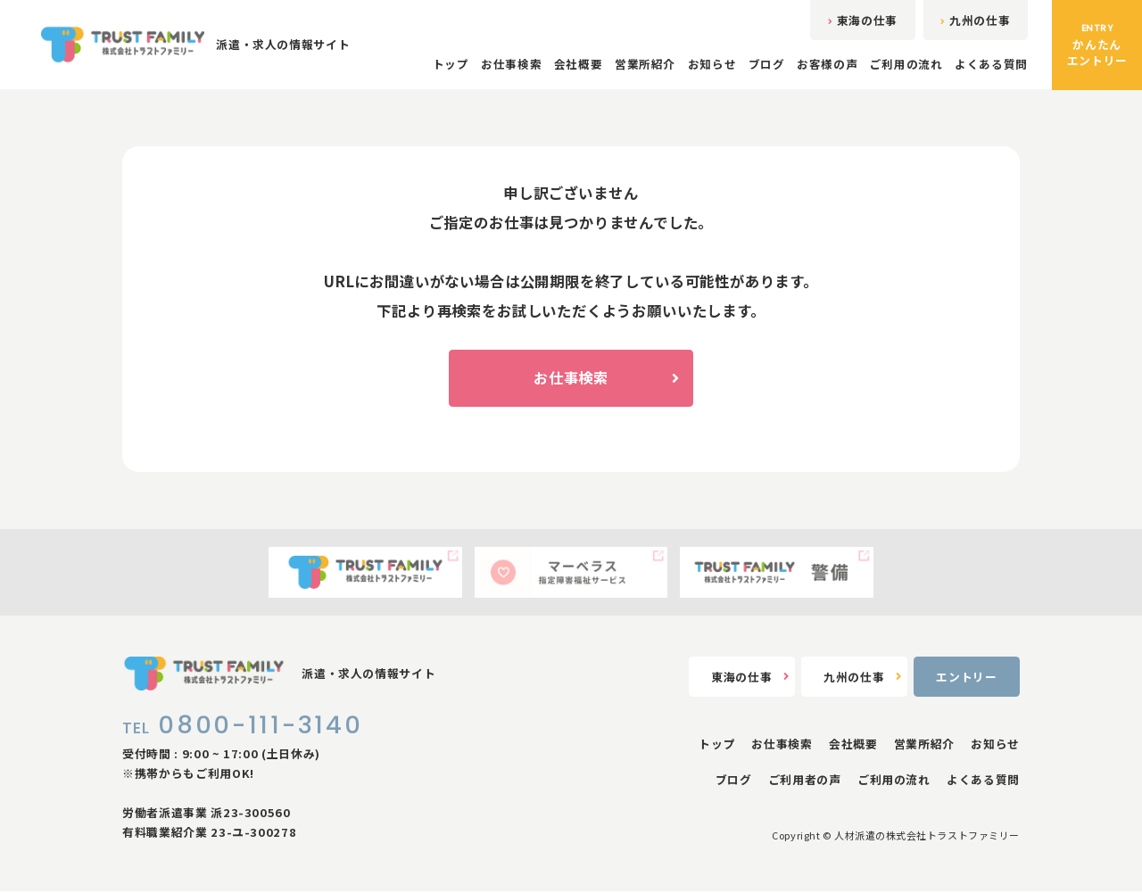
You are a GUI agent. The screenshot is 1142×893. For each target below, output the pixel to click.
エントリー (966, 678)
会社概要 (577, 65)
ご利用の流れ (906, 65)
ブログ (766, 65)
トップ (449, 65)
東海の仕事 (860, 20)
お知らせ (711, 65)
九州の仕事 (974, 20)
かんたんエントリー (1097, 45)
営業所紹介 (644, 65)
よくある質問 (991, 65)
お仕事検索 (510, 65)
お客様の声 (827, 65)
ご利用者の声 (804, 781)
